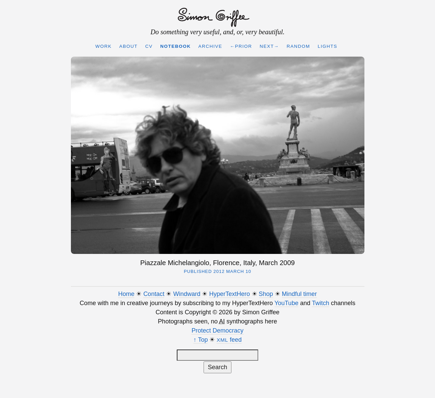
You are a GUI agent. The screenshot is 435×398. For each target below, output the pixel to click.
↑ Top (200, 339)
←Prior (241, 46)
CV (149, 46)
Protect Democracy (217, 330)
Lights (327, 46)
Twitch (320, 303)
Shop (266, 294)
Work (103, 46)
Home (126, 294)
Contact (153, 294)
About (128, 46)
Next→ (269, 46)
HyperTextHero (229, 294)
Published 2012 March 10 (217, 271)
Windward (186, 294)
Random (298, 46)
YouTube (287, 303)
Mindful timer (299, 294)
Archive (210, 46)
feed (229, 339)
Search (217, 367)
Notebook (175, 46)
